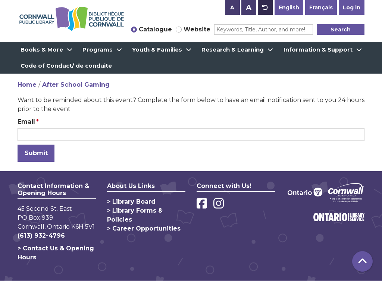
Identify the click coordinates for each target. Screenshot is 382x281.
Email (26, 121)
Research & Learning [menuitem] (232, 49)
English (289, 7)
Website (197, 29)
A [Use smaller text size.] (232, 7)
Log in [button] (351, 7)
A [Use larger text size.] (248, 7)
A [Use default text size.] (265, 7)
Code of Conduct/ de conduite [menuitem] (66, 65)
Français (321, 7)
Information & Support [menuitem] (318, 49)
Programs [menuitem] (97, 49)
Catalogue (155, 29)
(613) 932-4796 (41, 235)
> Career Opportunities (144, 228)
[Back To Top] (362, 261)
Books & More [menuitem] (42, 49)
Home (27, 84)
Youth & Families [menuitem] (157, 49)
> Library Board (131, 201)
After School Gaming (76, 84)
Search (341, 29)
